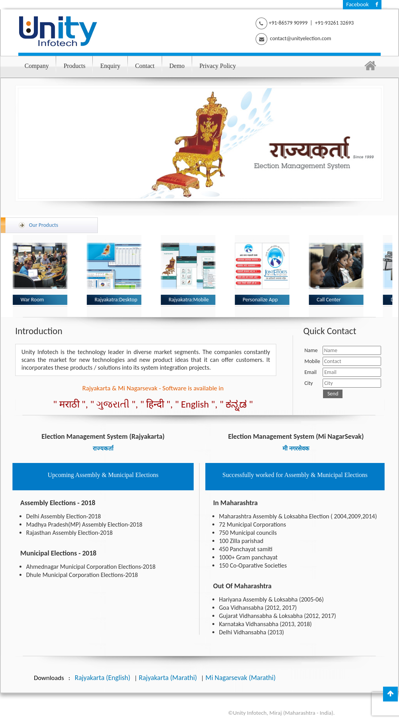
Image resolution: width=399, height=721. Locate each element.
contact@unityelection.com (300, 38)
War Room (34, 299)
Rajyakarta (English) (103, 677)
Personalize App (262, 299)
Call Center (331, 299)
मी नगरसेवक (295, 448)
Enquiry (110, 65)
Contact (145, 65)
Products (74, 65)
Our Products (47, 224)
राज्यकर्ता (103, 448)
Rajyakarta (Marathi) (168, 677)
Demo (177, 65)
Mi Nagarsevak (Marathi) (240, 677)
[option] (112, 276)
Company (37, 65)
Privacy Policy (218, 65)
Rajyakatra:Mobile (191, 299)
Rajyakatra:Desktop (118, 299)
